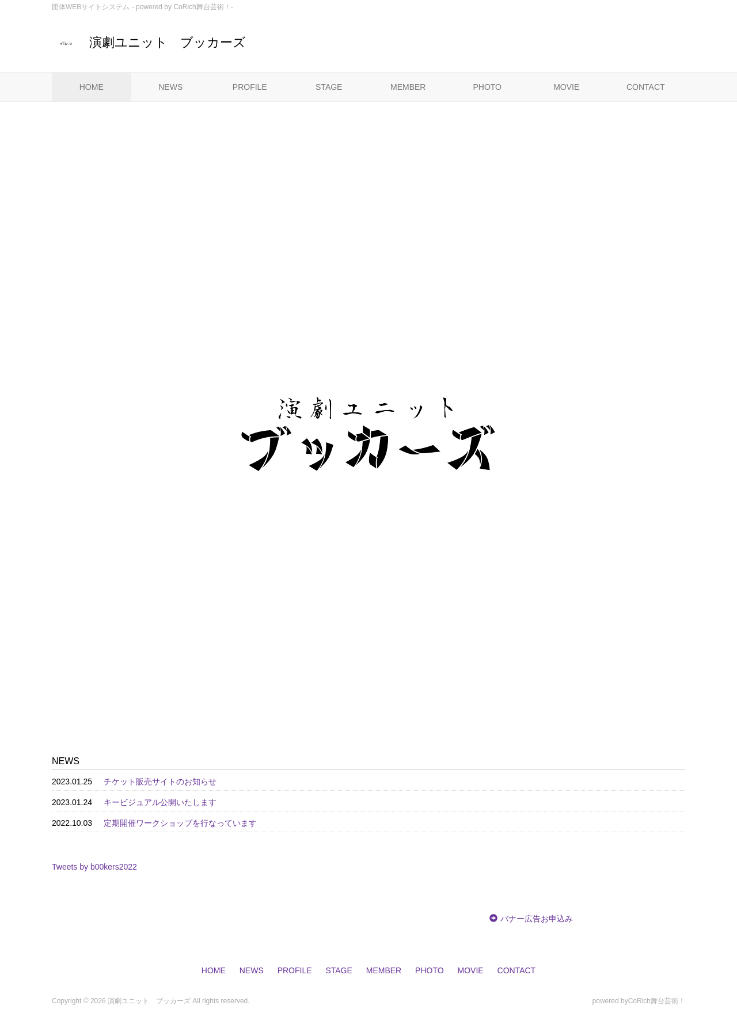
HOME (91, 87)
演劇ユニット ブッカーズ (149, 42)
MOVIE (566, 87)
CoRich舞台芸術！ (656, 1001)
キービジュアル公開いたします (160, 802)
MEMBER (408, 87)
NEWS (170, 87)
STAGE (329, 87)
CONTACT (645, 87)
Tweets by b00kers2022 (94, 866)
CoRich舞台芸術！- (203, 7)
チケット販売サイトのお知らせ (160, 781)
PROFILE (250, 87)
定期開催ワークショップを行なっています (180, 823)
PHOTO (487, 87)
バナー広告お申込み (536, 918)
